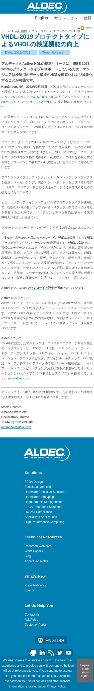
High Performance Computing (44, 522)
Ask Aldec (31, 619)
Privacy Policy (56, 686)
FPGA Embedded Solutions (43, 507)
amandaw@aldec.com (16, 427)
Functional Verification (39, 487)
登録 (87, 18)
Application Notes (36, 561)
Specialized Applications (41, 517)
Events (29, 590)
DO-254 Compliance (38, 512)
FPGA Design (34, 482)
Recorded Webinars (38, 546)
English (41, 18)
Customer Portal (36, 624)
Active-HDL (9, 102)
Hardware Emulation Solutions (45, 492)
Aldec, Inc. (46, 97)
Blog (28, 556)
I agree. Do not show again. (85, 671)
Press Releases (35, 585)
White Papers (34, 551)
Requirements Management (43, 502)
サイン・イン (66, 18)
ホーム (6, 31)
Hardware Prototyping (39, 497)
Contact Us (32, 614)
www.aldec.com (18, 378)
